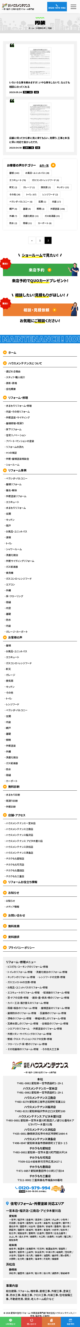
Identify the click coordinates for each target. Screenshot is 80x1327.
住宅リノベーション (16, 435)
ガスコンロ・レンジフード (45, 180)
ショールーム (12, 464)
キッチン (63, 187)
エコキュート (17, 180)
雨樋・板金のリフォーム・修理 (22, 1008)
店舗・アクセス (14, 815)
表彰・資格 (11, 383)
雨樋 (27, 223)
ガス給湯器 (52, 215)
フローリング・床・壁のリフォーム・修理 (27, 1044)
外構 (13, 215)
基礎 (27, 208)
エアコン (10, 584)
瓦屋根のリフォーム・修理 (53, 1013)
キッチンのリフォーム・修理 (21, 977)
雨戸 (8, 525)
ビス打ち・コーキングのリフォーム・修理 (27, 966)
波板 (8, 537)
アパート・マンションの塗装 (20, 441)
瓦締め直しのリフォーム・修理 (22, 1023)
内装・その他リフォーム (18, 411)
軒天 (13, 187)
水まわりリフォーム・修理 (19, 405)
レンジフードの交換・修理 (52, 977)
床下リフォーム (13, 429)
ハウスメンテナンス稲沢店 (19, 835)
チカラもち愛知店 (15, 858)
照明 (40, 208)
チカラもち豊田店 (15, 870)
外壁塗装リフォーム (16, 496)
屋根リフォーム (13, 484)
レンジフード (50, 194)
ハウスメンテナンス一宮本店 (21, 823)
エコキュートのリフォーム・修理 (23, 992)
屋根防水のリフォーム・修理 (21, 1013)
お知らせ (11, 893)
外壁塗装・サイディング (18, 417)
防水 (13, 223)
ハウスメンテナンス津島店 (19, 852)
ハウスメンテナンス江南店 (19, 829)
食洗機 (9, 573)
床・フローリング (14, 596)
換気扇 (46, 187)
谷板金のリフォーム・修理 (55, 1023)
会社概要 (11, 389)
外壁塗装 (57, 208)
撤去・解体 (11, 490)
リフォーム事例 (14, 470)
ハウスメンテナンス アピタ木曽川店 (24, 841)
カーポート (45, 223)
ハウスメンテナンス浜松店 (19, 847)
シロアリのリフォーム (18, 1028)
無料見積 (11, 926)
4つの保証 (11, 452)
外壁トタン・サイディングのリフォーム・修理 (29, 1034)
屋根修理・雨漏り (15, 423)
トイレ (31, 194)
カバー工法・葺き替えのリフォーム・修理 (28, 1003)
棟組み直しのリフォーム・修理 (50, 1018)
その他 (14, 194)
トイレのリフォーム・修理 (19, 972)
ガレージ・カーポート (17, 631)
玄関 (42, 201)
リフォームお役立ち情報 (20, 882)
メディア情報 (12, 906)
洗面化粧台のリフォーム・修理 (51, 972)
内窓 (8, 608)
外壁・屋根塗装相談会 (17, 459)
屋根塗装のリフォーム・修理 (55, 1008)
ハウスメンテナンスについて (22, 363)
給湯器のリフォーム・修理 (56, 992)
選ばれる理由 (13, 371)
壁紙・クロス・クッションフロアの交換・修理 (29, 1039)
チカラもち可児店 (15, 864)
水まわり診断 (13, 794)
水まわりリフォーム (16, 508)
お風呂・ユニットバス (37, 172)
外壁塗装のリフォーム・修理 (47, 1028)
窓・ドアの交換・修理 (17, 997)
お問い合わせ (14, 915)
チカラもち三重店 (15, 876)
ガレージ (29, 187)
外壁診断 (11, 806)
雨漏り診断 (12, 801)
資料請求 (11, 937)
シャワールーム (14, 549)
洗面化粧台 (31, 215)
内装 (56, 201)
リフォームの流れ (15, 447)
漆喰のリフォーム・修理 (19, 1018)
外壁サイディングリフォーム (20, 561)
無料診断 (11, 787)
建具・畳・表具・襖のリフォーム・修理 (50, 997)
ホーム (9, 352)
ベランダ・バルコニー (20, 201)
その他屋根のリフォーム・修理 (22, 1049)
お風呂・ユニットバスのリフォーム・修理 (27, 987)
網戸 (13, 208)
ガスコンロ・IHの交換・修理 (21, 982)
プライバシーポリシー (19, 948)
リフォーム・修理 (15, 398)
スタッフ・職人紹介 (15, 377)
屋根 (14, 172)
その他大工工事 (50, 1049)
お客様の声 (12, 637)
